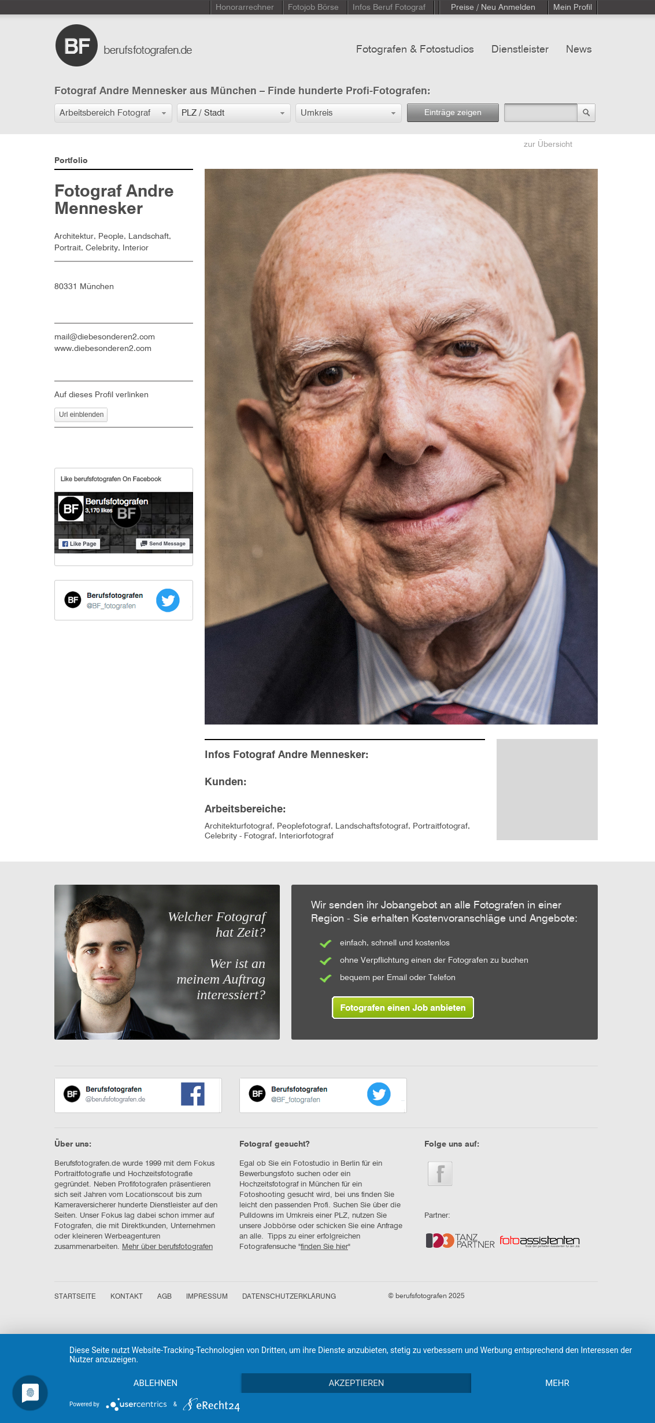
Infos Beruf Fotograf (389, 7)
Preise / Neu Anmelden (493, 7)
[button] (113, 113)
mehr (557, 1383)
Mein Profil (572, 7)
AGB (164, 1296)
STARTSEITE (75, 1296)
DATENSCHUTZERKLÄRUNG (289, 1296)
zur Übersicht (548, 145)
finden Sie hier (324, 1247)
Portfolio (71, 161)
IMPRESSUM (207, 1296)
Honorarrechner (245, 7)
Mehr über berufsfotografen (167, 1247)
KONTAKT (126, 1296)
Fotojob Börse (313, 7)
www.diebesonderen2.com (102, 349)
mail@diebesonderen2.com (104, 337)
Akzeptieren (356, 1383)
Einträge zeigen (453, 113)
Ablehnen (155, 1383)
